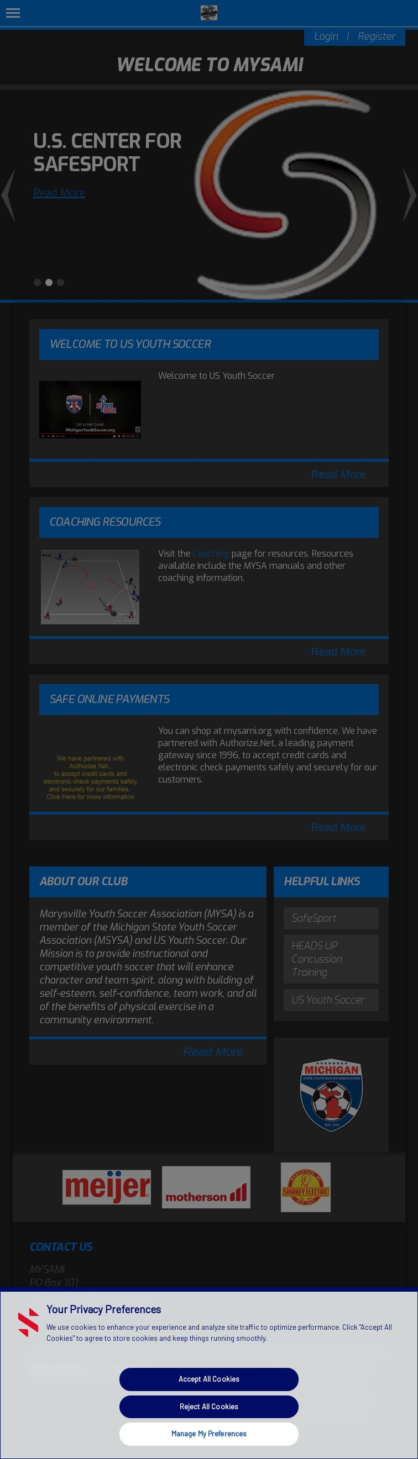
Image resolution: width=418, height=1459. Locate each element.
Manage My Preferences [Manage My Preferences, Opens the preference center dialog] (209, 1433)
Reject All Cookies (209, 1406)
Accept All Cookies (209, 1379)
